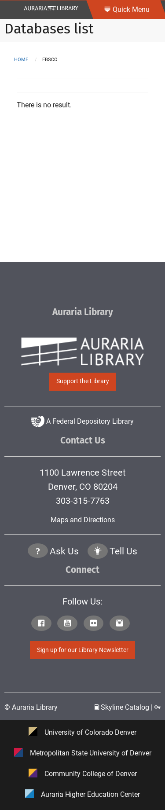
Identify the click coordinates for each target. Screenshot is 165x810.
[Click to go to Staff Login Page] (157, 707)
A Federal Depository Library (82, 421)
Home (21, 59)
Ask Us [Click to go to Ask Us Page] (64, 551)
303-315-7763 (83, 500)
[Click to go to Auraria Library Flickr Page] (96, 624)
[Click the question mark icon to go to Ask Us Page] (38, 552)
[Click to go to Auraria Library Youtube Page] (69, 624)
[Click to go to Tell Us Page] (98, 552)
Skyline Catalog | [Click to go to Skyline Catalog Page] (124, 707)
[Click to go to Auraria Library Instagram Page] (122, 624)
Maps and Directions (83, 520)
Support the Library (82, 381)
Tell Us (123, 551)
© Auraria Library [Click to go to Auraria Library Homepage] (31, 707)
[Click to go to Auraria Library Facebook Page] (43, 624)
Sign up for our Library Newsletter (82, 650)
